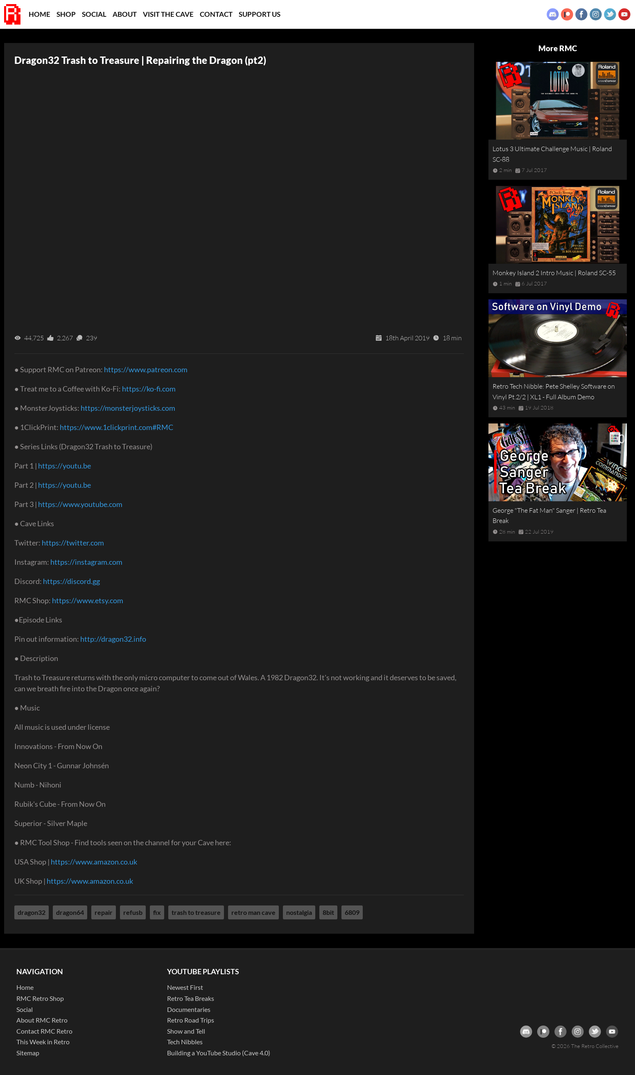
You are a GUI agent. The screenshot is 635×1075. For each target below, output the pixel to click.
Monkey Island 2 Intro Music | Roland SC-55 (554, 273)
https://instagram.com (86, 561)
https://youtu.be (64, 465)
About (125, 14)
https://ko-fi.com (149, 388)
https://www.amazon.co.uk (94, 861)
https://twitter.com (73, 542)
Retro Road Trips (190, 1020)
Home (39, 14)
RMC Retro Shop (40, 998)
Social (94, 14)
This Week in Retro (43, 1042)
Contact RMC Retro (44, 1031)
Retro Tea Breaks (190, 998)
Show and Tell (186, 1031)
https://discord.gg (71, 581)
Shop (66, 14)
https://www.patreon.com (146, 369)
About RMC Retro (42, 1020)
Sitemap (27, 1053)
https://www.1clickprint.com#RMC (116, 427)
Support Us (259, 14)
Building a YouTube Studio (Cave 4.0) (218, 1053)
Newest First (185, 987)
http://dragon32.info (113, 638)
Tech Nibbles (185, 1042)
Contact (216, 14)
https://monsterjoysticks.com (128, 407)
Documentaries (188, 1009)
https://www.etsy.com (87, 600)
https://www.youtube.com (80, 504)
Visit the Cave (168, 14)
